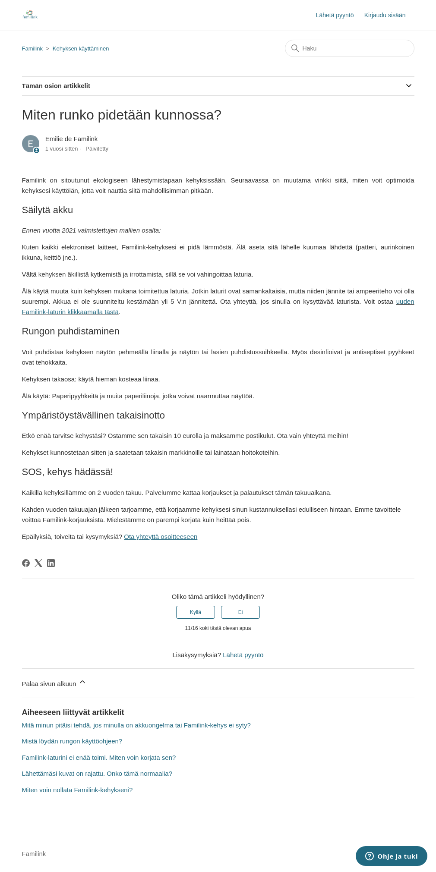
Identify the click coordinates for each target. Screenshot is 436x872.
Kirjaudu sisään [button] (385, 15)
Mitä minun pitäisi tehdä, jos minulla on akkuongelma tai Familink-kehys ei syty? (136, 725)
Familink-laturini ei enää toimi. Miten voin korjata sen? (99, 757)
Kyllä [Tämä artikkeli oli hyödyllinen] (195, 612)
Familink (32, 48)
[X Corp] (38, 563)
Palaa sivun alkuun (54, 682)
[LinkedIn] (51, 563)
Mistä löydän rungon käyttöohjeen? (72, 741)
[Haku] (349, 48)
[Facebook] (26, 563)
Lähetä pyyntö (335, 15)
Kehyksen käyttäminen (81, 48)
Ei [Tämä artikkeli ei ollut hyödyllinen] (240, 612)
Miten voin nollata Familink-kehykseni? (77, 789)
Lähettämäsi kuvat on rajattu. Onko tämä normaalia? (97, 773)
